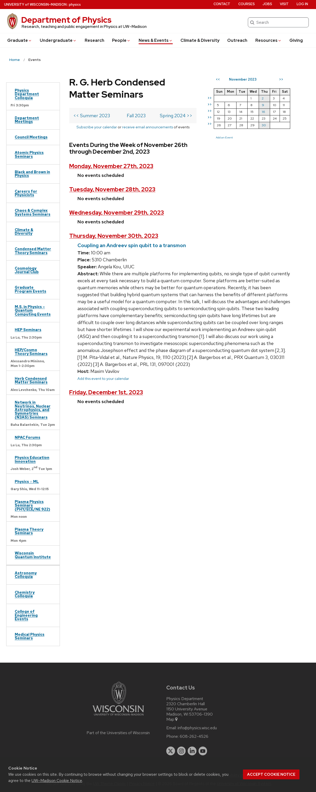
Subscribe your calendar (96, 126)
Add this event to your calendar (103, 378)
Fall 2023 (136, 116)
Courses (246, 4)
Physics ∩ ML (27, 481)
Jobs (267, 4)
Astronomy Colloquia (26, 574)
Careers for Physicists (26, 193)
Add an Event (224, 137)
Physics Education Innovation (32, 459)
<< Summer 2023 (91, 116)
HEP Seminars (28, 329)
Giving (296, 40)
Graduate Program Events (30, 289)
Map (172, 719)
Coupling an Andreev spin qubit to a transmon (131, 245)
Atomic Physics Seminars (29, 154)
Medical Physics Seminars (29, 636)
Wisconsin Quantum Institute (33, 555)
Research (94, 40)
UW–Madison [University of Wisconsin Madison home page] (35, 4)
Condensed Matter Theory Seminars (33, 250)
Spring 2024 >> (176, 116)
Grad (19, 40)
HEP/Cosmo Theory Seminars (31, 351)
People (121, 40)
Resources (268, 40)
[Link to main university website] (118, 716)
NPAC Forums (27, 437)
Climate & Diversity (199, 40)
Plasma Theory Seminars (29, 531)
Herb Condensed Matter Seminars (31, 380)
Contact (222, 4)
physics (75, 4)
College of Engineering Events (26, 615)
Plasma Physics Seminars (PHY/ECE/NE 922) (32, 505)
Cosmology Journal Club (27, 270)
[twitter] (170, 751)
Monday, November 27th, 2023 (111, 166)
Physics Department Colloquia (27, 94)
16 (263, 111)
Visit (284, 4)
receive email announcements (147, 126)
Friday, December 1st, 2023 (106, 392)
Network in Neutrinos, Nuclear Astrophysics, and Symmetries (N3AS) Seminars (33, 410)
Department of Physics (66, 19)
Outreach (237, 40)
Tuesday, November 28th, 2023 (112, 189)
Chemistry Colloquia (25, 594)
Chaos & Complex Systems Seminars (32, 212)
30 (264, 125)
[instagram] (181, 751)
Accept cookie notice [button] (271, 774)
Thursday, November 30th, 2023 (113, 236)
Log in (302, 4)
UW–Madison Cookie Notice (56, 780)
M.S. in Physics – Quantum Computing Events (33, 310)
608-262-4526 (194, 736)
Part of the (118, 732)
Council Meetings (31, 137)
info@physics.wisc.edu (197, 728)
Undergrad (58, 40)
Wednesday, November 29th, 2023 (116, 212)
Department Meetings (27, 119)
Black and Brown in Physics (32, 173)
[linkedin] (192, 751)
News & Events (156, 40)
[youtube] (203, 751)
